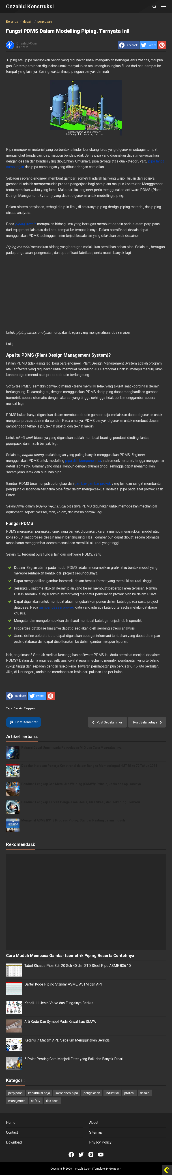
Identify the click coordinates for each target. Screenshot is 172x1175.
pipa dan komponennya (83, 460)
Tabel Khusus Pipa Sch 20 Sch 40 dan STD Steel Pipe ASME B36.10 (77, 966)
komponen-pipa (67, 1093)
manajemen (17, 1101)
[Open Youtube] (100, 1154)
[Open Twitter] (81, 1154)
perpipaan (30, 708)
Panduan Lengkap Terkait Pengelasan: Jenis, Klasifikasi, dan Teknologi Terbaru (80, 802)
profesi (129, 1093)
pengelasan (92, 1093)
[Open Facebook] (71, 1154)
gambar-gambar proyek (93, 483)
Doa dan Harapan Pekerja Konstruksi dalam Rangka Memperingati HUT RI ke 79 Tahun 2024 (89, 766)
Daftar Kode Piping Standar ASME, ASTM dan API (63, 984)
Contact (12, 1132)
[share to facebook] (128, 45)
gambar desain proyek (56, 607)
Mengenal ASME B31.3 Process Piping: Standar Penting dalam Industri (73, 820)
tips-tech (52, 1101)
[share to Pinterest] (162, 45)
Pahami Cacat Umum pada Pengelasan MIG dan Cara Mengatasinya (71, 747)
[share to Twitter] (148, 45)
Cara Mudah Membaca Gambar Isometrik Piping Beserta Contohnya (70, 955)
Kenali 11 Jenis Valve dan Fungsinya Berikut (58, 1003)
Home (10, 1122)
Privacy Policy (100, 1142)
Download (14, 1142)
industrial (112, 1093)
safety (35, 1101)
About (93, 1122)
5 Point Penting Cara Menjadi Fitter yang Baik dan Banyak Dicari (73, 1059)
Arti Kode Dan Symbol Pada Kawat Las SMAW (60, 1021)
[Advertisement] (86, 292)
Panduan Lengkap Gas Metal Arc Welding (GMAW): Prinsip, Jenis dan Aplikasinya (81, 784)
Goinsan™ (115, 1168)
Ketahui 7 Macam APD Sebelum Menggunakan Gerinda (67, 1040)
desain (18, 708)
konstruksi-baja (39, 1093)
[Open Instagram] (91, 1154)
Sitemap (95, 1132)
